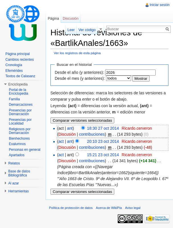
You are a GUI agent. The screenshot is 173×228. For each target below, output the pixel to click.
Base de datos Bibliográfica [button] (19, 173)
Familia (14, 99)
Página (53, 18)
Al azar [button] (13, 183)
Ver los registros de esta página (77, 53)
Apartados (17, 155)
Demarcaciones (20, 105)
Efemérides (14, 71)
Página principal (17, 54)
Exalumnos (17, 144)
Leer (71, 30)
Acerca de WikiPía (109, 207)
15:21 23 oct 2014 (103, 154)
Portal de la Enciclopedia (18, 92)
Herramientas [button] (18, 191)
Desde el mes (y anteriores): (80, 78)
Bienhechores (19, 139)
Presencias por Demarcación (20, 112)
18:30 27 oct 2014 (103, 128)
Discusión (67, 134)
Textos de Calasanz (20, 76)
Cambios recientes (19, 60)
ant (69, 128)
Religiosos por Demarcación (19, 131)
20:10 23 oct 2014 (103, 141)
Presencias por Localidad (20, 122)
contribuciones (92, 134)
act (61, 141)
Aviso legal (133, 207)
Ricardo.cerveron (137, 128)
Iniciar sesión (160, 5)
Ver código (86, 30)
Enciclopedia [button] (18, 84)
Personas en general (24, 150)
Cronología (13, 65)
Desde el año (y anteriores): (79, 72)
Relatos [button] (14, 163)
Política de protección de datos (71, 207)
